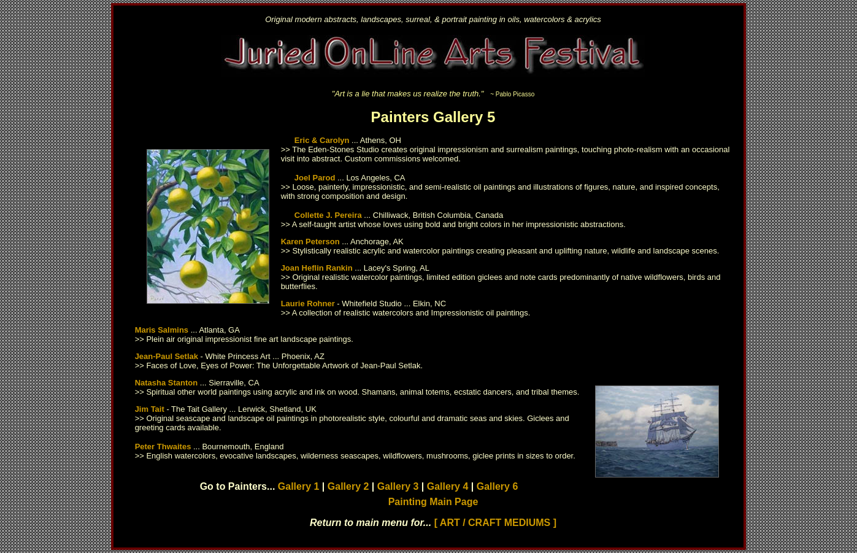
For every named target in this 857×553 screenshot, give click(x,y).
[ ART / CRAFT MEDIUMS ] (495, 522)
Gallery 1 (299, 486)
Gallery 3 (398, 486)
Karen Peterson (310, 241)
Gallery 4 (448, 486)
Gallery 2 (348, 486)
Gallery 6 (497, 486)
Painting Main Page (433, 502)
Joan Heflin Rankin (317, 268)
